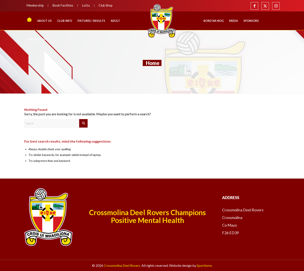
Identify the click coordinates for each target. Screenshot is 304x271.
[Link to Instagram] (276, 6)
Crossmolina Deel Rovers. (122, 265)
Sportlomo (204, 265)
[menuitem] (36, 5)
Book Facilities (62, 5)
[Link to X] (265, 6)
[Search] (56, 123)
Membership (35, 5)
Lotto (86, 5)
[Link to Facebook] (254, 6)
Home (152, 63)
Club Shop (106, 5)
